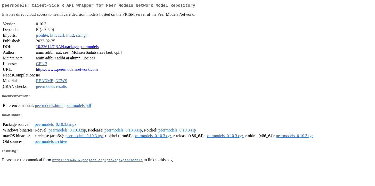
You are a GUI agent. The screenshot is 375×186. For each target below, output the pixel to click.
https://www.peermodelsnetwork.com (67, 70)
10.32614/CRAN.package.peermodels (67, 47)
